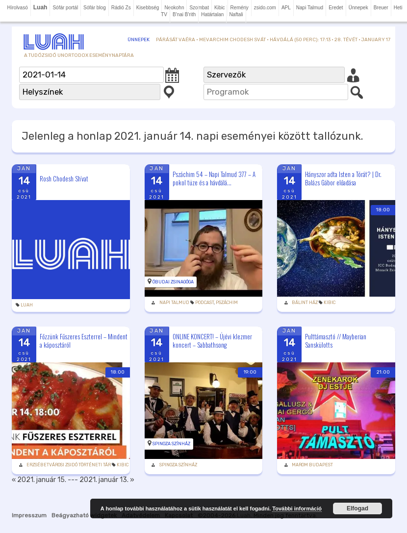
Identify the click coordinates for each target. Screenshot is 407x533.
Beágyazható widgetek (84, 515)
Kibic (329, 302)
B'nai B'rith (184, 14)
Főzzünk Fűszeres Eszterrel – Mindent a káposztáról (83, 340)
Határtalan (212, 14)
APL (286, 7)
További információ (297, 508)
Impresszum (29, 515)
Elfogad (357, 508)
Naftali (236, 14)
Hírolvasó (17, 7)
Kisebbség (147, 7)
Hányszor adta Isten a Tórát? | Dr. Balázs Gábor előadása (343, 178)
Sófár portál (65, 7)
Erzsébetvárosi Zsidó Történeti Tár (68, 464)
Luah (27, 305)
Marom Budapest (312, 464)
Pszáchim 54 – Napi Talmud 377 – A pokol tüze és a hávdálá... (214, 178)
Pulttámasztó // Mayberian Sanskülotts (335, 340)
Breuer (381, 7)
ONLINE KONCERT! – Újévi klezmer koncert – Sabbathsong (212, 340)
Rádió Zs (121, 7)
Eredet (336, 7)
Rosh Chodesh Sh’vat (64, 178)
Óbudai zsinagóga (173, 281)
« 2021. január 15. (39, 480)
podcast (204, 302)
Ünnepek (358, 7)
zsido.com (265, 7)
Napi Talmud (309, 7)
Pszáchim (227, 302)
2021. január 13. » (106, 480)
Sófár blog (94, 7)
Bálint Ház (305, 302)
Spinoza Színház (171, 443)
